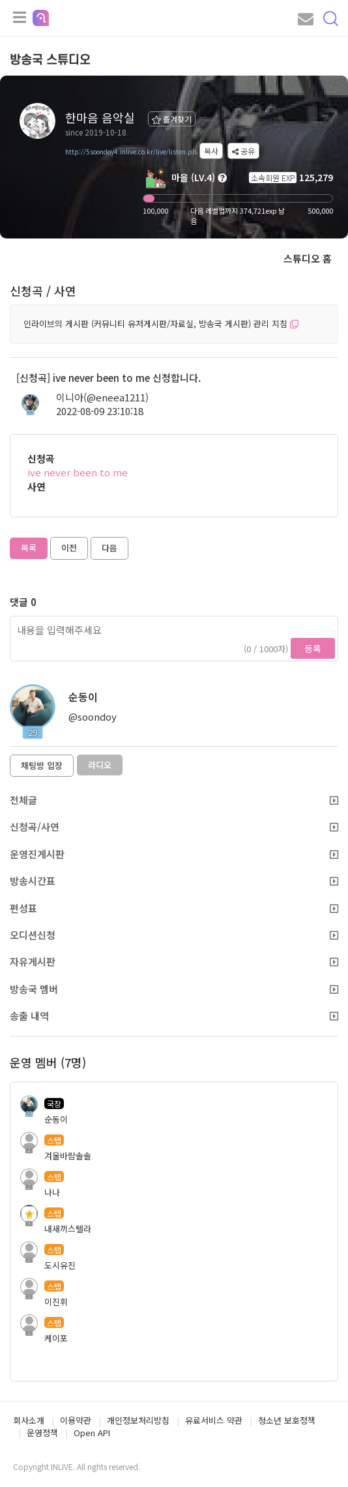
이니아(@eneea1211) (102, 397)
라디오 (99, 764)
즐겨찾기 (172, 118)
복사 (211, 150)
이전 (69, 547)
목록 (28, 547)
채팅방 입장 (42, 765)
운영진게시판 (174, 854)
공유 (243, 150)
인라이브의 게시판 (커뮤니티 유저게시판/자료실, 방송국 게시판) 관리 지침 (160, 323)
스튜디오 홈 (307, 258)
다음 (109, 547)
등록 (312, 648)
